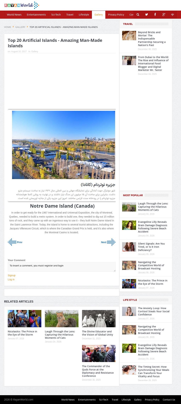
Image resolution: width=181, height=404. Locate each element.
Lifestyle (84, 14)
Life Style (130, 300)
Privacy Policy (116, 14)
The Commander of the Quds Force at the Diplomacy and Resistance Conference (98, 371)
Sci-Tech (56, 14)
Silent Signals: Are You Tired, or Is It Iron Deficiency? (151, 247)
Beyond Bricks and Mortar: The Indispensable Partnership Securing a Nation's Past (152, 39)
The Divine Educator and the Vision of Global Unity (97, 333)
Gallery (99, 14)
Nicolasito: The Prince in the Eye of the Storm (22, 333)
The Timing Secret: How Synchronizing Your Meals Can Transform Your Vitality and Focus (153, 371)
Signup (12, 275)
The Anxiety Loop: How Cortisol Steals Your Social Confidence (154, 311)
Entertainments (36, 14)
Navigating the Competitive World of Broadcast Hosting (151, 265)
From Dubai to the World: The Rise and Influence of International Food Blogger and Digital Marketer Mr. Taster (153, 63)
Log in (11, 279)
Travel (69, 14)
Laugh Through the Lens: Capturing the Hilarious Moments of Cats (60, 334)
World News (14, 14)
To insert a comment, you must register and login (62, 267)
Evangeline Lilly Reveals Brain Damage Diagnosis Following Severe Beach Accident (152, 226)
